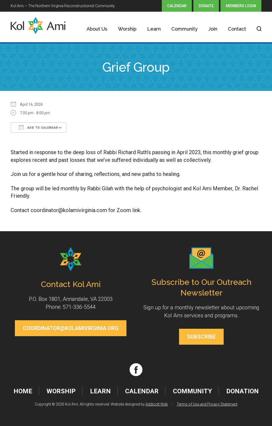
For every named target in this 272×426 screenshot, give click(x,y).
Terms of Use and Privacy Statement (207, 404)
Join (212, 29)
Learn (154, 29)
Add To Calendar (38, 127)
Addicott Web (157, 404)
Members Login (241, 6)
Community (184, 29)
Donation (242, 391)
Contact (237, 29)
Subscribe (201, 337)
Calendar (176, 6)
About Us (97, 29)
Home (23, 391)
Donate (206, 6)
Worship (127, 29)
